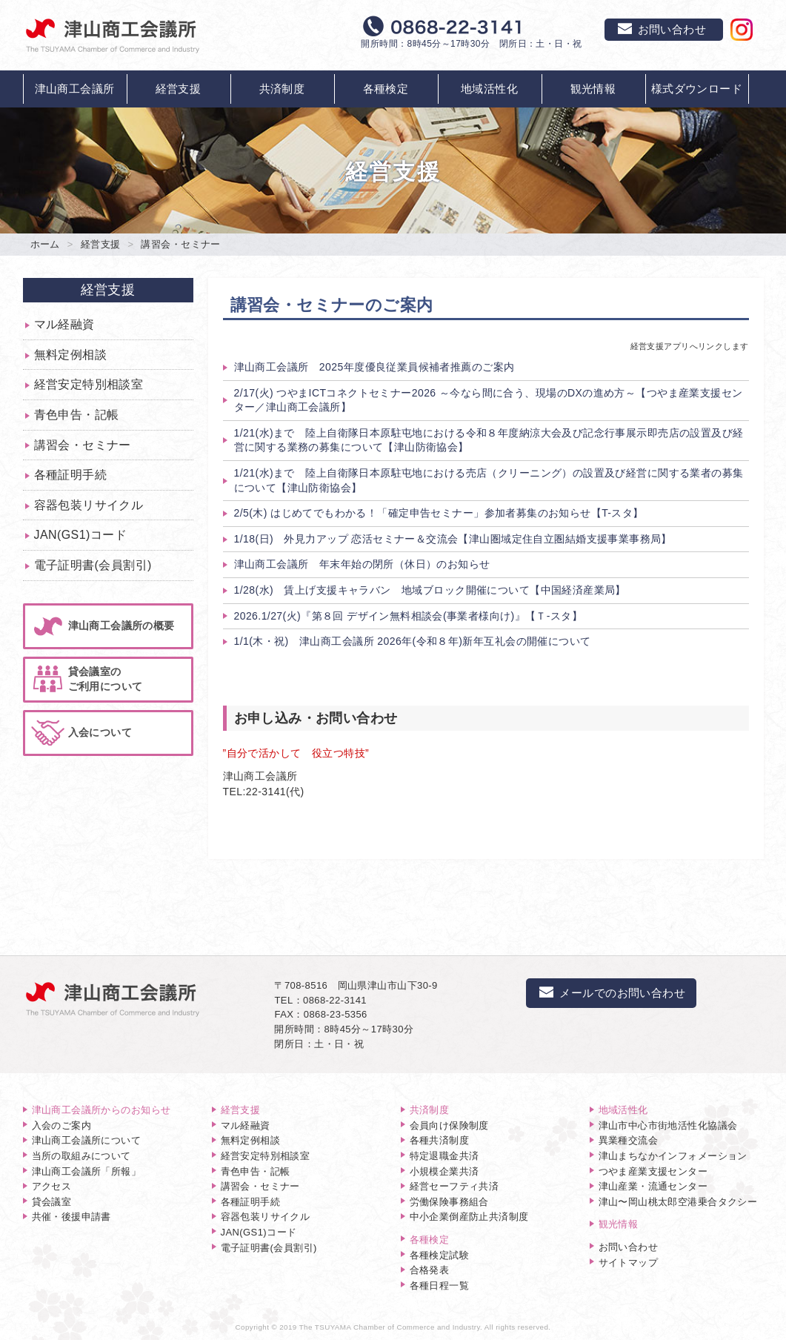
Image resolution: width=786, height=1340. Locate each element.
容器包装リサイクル (89, 505)
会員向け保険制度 (449, 1125)
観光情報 (593, 88)
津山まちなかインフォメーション (673, 1155)
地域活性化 (489, 88)
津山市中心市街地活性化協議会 (668, 1125)
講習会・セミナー (82, 445)
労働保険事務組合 (449, 1201)
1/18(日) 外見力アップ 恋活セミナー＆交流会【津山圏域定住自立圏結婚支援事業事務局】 (453, 539)
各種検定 (386, 88)
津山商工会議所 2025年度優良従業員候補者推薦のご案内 (374, 367)
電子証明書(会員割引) (93, 565)
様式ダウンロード (696, 88)
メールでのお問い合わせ (611, 992)
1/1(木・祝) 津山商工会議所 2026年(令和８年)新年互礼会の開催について (412, 641)
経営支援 (179, 88)
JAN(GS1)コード (80, 534)
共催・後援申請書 (71, 1216)
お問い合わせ (629, 1247)
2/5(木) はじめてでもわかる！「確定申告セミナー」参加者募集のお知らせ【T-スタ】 (439, 513)
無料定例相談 (70, 354)
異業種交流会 (629, 1140)
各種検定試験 (440, 1255)
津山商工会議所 (75, 88)
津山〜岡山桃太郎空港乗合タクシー (678, 1201)
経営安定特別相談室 (89, 384)
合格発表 (430, 1270)
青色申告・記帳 (76, 414)
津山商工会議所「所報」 (86, 1171)
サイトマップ (629, 1262)
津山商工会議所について (86, 1140)
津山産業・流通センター (653, 1186)
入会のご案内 (62, 1125)
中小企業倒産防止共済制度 (469, 1216)
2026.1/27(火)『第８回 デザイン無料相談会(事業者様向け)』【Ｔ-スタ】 (408, 616)
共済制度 (282, 88)
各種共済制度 (440, 1140)
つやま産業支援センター (653, 1171)
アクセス (52, 1186)
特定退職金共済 (444, 1155)
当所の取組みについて (81, 1155)
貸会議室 (52, 1201)
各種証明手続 (70, 474)
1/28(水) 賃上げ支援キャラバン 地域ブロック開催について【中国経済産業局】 (430, 590)
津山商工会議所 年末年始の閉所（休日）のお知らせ (362, 564)
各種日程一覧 (440, 1285)
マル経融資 (64, 324)
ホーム (45, 244)
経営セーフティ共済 (454, 1186)
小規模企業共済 (444, 1171)
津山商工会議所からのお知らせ (101, 1109)
